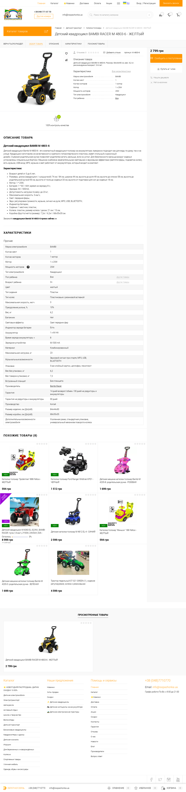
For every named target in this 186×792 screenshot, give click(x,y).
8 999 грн (24, 541)
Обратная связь (14, 788)
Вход (139, 3)
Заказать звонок (171, 3)
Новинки (50, 687)
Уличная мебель (10, 764)
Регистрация (149, 3)
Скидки (50, 697)
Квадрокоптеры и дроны (13, 735)
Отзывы (94, 732)
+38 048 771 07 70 (42, 11)
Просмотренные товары (93, 614)
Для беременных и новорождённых (18, 749)
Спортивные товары (12, 759)
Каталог (54, 3)
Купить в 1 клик (166, 69)
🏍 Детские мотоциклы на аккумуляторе (65, 707)
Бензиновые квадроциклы (14, 730)
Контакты (95, 722)
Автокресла (8, 705)
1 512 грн (73, 490)
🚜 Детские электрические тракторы (63, 712)
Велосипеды (8, 720)
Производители (97, 751)
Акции (109, 3)
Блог (93, 746)
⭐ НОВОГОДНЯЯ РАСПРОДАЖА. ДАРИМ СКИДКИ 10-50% (21, 688)
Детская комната (10, 740)
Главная (41, 3)
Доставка (84, 3)
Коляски (7, 754)
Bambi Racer (56, 386)
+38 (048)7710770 (36, 788)
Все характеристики (121, 71)
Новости (94, 741)
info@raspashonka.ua (165, 687)
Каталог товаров (27, 31)
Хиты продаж (53, 692)
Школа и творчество (12, 715)
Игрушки (7, 744)
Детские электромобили (14, 695)
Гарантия (95, 727)
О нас (93, 737)
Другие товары (123, 277)
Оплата (97, 3)
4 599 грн (73, 592)
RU (128, 3)
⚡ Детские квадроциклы (58, 702)
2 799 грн (11, 666)
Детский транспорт (11, 725)
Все (117, 98)
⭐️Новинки (69, 3)
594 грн (24, 490)
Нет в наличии (158, 82)
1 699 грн (122, 490)
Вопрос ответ (96, 756)
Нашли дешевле (159, 77)
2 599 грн (73, 541)
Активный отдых (10, 710)
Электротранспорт (11, 700)
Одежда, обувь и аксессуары (15, 769)
